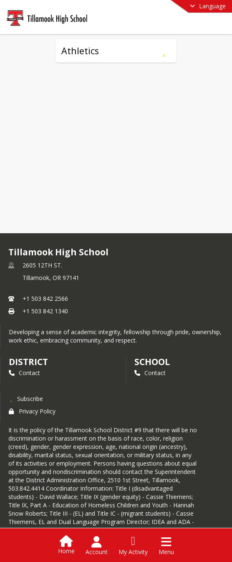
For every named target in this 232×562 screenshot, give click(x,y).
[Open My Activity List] (133, 545)
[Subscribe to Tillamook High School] (26, 398)
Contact (24, 373)
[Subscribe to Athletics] (164, 50)
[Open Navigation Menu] (166, 545)
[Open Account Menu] (97, 545)
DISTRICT (28, 362)
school (152, 362)
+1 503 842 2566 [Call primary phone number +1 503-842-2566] (45, 298)
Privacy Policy (32, 411)
